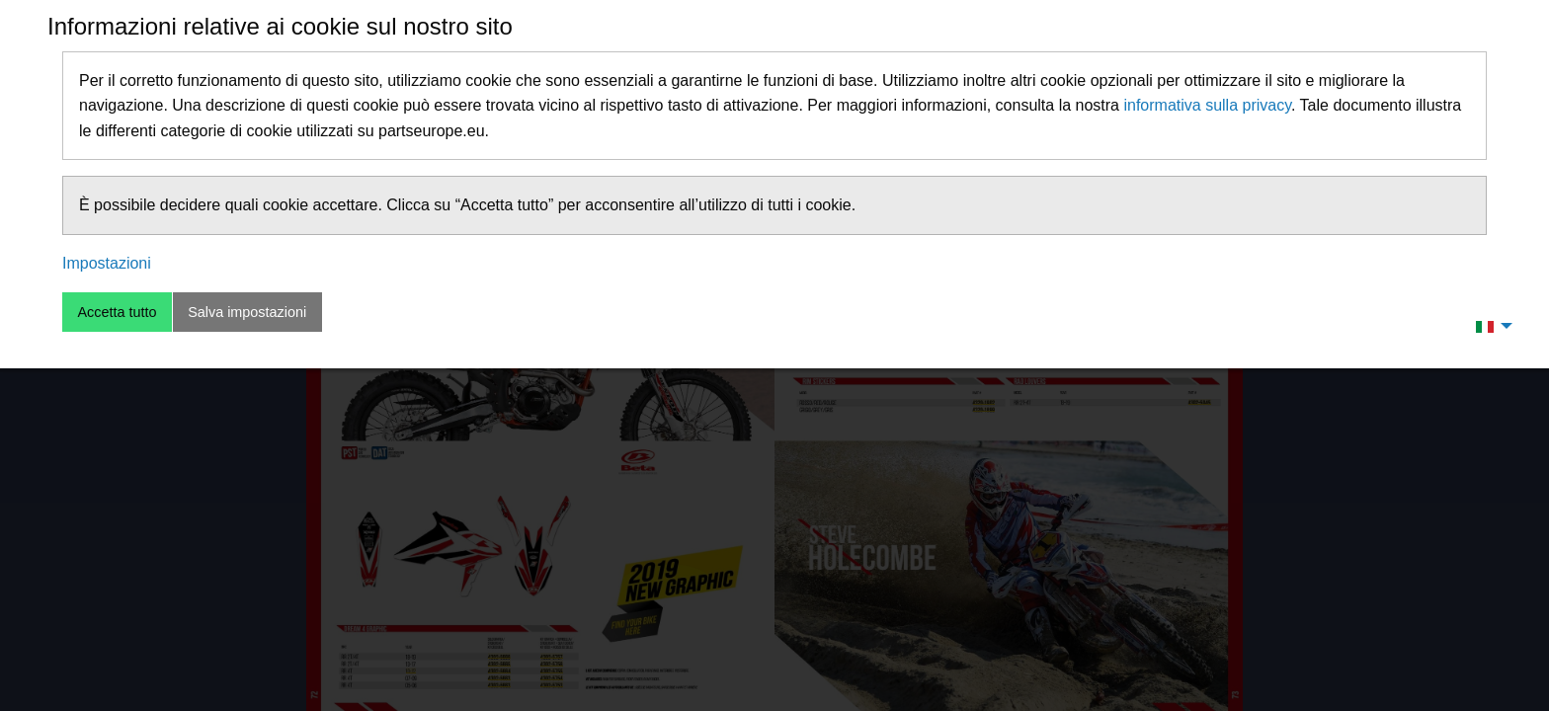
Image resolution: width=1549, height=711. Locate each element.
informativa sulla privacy (1207, 105)
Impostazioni (106, 263)
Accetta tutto (116, 312)
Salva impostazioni (247, 312)
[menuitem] (1488, 326)
